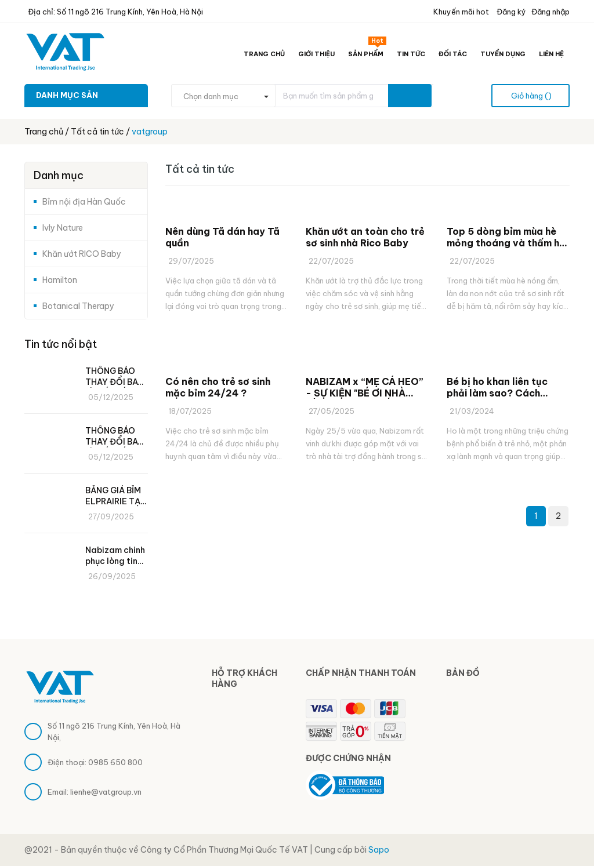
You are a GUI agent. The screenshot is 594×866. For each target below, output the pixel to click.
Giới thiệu (316, 54)
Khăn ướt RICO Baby (81, 254)
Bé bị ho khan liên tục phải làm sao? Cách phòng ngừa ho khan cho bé (505, 387)
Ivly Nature (62, 228)
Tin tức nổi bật (60, 344)
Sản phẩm (367, 51)
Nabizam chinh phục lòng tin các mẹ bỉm (115, 556)
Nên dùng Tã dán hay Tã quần (222, 237)
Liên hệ (551, 54)
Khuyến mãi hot (460, 11)
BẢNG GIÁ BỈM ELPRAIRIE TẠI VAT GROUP (114, 496)
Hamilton (59, 280)
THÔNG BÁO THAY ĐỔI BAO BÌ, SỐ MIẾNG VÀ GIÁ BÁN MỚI (114, 377)
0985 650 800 (115, 762)
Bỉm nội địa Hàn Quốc (84, 202)
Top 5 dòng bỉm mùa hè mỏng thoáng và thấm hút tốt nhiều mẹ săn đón (508, 237)
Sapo (378, 850)
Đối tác (453, 54)
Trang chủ (264, 54)
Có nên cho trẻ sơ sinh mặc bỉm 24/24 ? (217, 387)
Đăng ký (510, 11)
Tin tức (411, 54)
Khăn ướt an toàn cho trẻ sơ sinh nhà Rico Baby (365, 237)
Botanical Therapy (78, 306)
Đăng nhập (550, 11)
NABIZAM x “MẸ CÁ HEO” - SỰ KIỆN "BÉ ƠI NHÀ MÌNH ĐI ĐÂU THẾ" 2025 (364, 387)
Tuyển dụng (503, 54)
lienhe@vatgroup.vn (106, 791)
